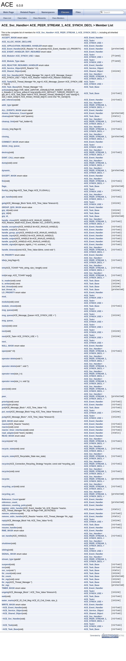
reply (4, 536)
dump (4, 165)
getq (4, 206)
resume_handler (9, 544)
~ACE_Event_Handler (12, 628)
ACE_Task (6, 83)
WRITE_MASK (8, 625)
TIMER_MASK (8, 608)
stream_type (7, 575)
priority (5, 412)
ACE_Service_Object (11, 69)
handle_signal (8, 252)
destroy (5, 155)
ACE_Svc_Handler (10, 76)
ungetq (5, 612)
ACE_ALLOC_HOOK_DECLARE (17, 42)
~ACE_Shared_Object (12, 635)
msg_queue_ (8, 331)
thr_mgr (5, 598)
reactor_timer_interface (13, 443)
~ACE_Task (7, 647)
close (4, 131)
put (3, 419)
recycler (5, 478)
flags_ (5, 189)
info (3, 276)
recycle (5, 455)
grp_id (5, 213)
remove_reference (10, 528)
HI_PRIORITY (8, 263)
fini (3, 183)
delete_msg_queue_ (11, 148)
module (5, 312)
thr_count (6, 591)
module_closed (9, 316)
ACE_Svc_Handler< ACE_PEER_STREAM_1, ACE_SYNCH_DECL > (67, 32)
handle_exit (7, 235)
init (3, 283)
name (4, 336)
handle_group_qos (10, 238)
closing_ (6, 139)
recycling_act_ (8, 508)
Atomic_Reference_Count (14, 115)
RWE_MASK (7, 547)
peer (4, 399)
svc (3, 584)
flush (4, 193)
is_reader (6, 289)
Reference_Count (10, 513)
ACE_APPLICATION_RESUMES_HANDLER (22, 46)
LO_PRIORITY (8, 302)
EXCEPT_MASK (9, 178)
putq (4, 429)
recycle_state (8, 462)
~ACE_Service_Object (12, 632)
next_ (4, 352)
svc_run (5, 588)
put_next (6, 423)
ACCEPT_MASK (9, 38)
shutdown (6, 560)
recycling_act (8, 500)
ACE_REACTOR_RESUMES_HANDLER (20, 66)
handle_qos (7, 249)
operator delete (9, 369)
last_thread (7, 296)
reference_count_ (10, 516)
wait (4, 617)
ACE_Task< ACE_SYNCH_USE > (93, 41)
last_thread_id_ (9, 299)
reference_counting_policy (14, 519)
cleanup (5, 118)
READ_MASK (8, 450)
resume (5, 540)
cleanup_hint (8, 124)
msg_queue (7, 320)
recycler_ (6, 493)
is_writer (6, 292)
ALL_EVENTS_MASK (11, 112)
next (4, 341)
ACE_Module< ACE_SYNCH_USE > (18, 56)
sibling (5, 566)
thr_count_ (7, 595)
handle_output (8, 245)
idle (3, 268)
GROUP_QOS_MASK (11, 210)
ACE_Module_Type (11, 62)
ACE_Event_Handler (93, 38)
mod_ (4, 306)
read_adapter (8, 446)
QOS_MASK (7, 433)
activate (5, 91)
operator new (8, 384)
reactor (5, 436)
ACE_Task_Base (9, 88)
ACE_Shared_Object (11, 72)
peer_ (4, 407)
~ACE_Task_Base (10, 652)
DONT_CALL (8, 160)
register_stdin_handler (12, 522)
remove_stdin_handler (12, 531)
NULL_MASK (8, 356)
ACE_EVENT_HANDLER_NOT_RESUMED (21, 52)
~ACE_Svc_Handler (11, 641)
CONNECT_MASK (10, 144)
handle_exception (10, 231)
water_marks (8, 621)
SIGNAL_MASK (9, 570)
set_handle (7, 552)
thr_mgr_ (6, 605)
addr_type (6, 106)
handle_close (8, 225)
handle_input (8, 242)
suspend (6, 581)
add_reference (8, 101)
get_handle (7, 200)
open (4, 361)
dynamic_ (6, 173)
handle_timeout (9, 258)
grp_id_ (5, 220)
